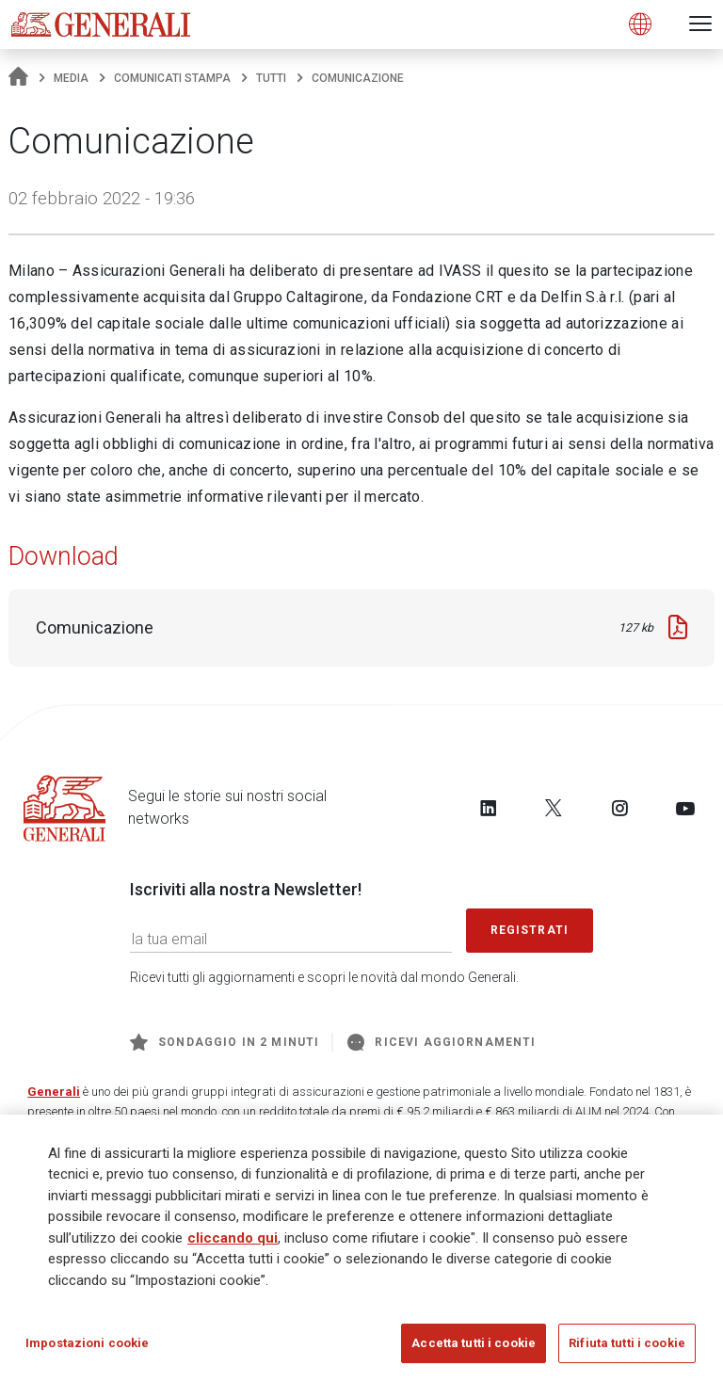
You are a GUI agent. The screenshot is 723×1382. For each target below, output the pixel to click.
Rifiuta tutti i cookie (627, 1344)
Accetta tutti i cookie (473, 1344)
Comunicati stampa (172, 78)
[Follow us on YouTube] (685, 808)
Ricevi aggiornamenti (441, 1042)
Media (71, 78)
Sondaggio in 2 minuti (224, 1042)
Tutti (271, 78)
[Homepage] (18, 78)
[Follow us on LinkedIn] (488, 808)
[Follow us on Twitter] (553, 808)
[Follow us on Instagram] (619, 808)
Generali (53, 1092)
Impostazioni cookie (87, 1344)
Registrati (530, 930)
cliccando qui (232, 1238)
